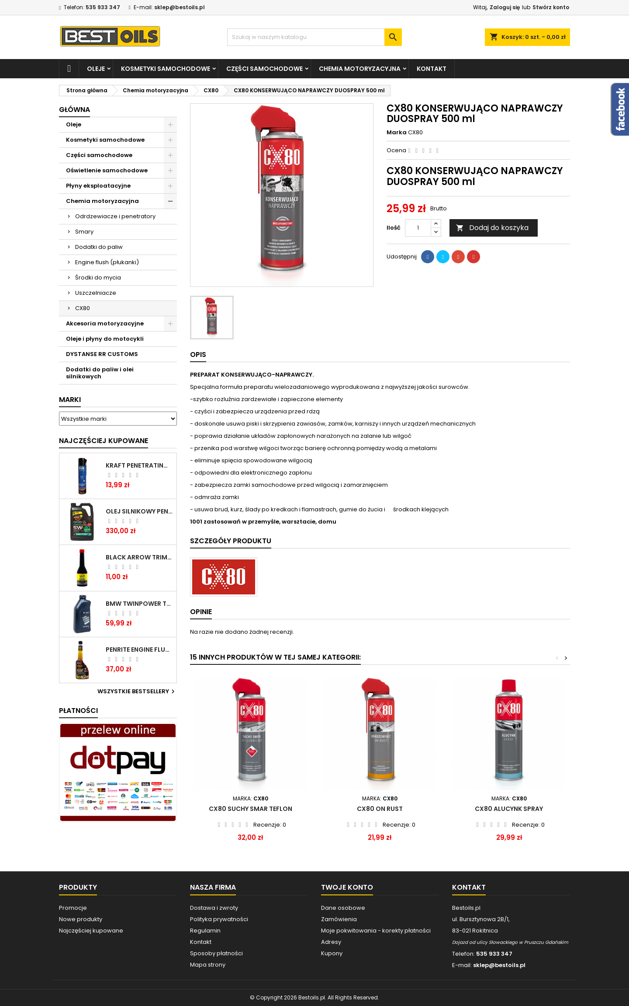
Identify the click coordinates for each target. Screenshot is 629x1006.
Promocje (73, 908)
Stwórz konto (550, 7)
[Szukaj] (314, 37)
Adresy (331, 942)
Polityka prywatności (219, 919)
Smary (84, 231)
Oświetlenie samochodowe (107, 170)
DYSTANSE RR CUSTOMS (102, 354)
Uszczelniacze (95, 293)
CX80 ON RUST (380, 808)
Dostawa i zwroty (214, 908)
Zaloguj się (505, 7)
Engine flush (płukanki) (107, 262)
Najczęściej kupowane (91, 930)
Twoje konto (347, 887)
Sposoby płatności (216, 953)
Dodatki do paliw (99, 247)
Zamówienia (339, 919)
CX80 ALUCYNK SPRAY (509, 808)
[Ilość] (418, 228)
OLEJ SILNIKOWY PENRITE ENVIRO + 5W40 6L (139, 511)
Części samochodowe (264, 68)
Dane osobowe (343, 908)
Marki (70, 400)
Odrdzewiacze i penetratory (115, 216)
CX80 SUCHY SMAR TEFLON (250, 808)
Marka (397, 132)
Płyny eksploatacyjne (98, 186)
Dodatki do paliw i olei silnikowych (100, 373)
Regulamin (205, 930)
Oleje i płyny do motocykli (105, 339)
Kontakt (431, 68)
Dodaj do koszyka (492, 228)
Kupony (331, 953)
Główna (74, 110)
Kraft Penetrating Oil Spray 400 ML (139, 465)
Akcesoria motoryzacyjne (105, 323)
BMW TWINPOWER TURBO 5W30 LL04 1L (139, 603)
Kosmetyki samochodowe (165, 68)
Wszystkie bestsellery (137, 691)
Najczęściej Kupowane (103, 441)
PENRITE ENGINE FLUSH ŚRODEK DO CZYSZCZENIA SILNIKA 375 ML (139, 649)
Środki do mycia (98, 277)
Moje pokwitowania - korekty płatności (376, 930)
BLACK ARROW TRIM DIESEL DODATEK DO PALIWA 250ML (139, 557)
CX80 (82, 308)
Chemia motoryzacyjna (360, 68)
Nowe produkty (80, 919)
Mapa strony (207, 965)
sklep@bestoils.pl (179, 7)
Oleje (96, 68)
